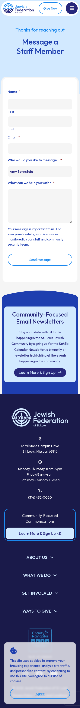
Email (14, 137)
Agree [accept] (40, 694)
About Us (36, 557)
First (11, 111)
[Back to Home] (40, 418)
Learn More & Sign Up (40, 372)
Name (14, 91)
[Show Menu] (72, 8)
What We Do (37, 575)
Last (11, 129)
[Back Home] (18, 8)
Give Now (50, 8)
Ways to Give (36, 611)
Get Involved (37, 593)
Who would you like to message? (35, 160)
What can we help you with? (31, 183)
